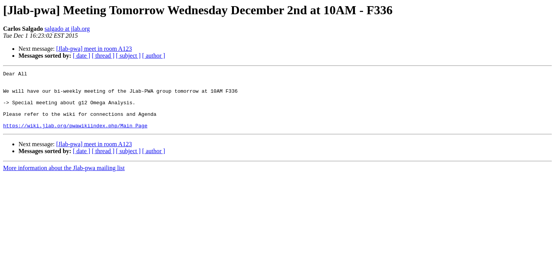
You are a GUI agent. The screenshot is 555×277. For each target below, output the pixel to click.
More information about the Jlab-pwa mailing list (64, 179)
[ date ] (81, 55)
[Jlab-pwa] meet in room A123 (94, 48)
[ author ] (153, 55)
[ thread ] (103, 55)
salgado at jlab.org (67, 28)
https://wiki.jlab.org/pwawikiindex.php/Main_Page (75, 136)
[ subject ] (128, 55)
